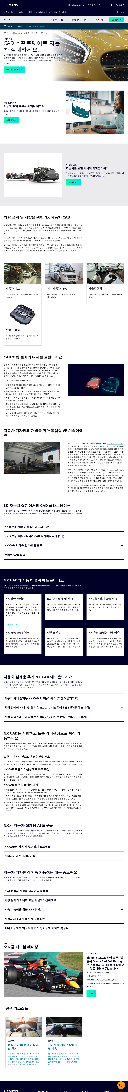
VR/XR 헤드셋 (103, 446)
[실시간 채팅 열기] (121, 1085)
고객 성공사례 (74, 20)
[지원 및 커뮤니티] (96, 5)
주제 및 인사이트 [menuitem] (61, 12)
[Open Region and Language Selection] (76, 5)
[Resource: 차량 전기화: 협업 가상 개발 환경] (23, 1042)
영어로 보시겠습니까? (39, 26)
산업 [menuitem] (30, 12)
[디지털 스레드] (15, 33)
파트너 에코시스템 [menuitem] (42, 12)
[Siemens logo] (11, 5)
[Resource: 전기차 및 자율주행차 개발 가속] (64, 1042)
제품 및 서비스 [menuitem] (9, 12)
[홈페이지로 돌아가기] (5, 33)
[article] (22, 283)
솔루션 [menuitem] (21, 12)
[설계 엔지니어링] (29, 33)
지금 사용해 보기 (117, 20)
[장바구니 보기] (111, 5)
